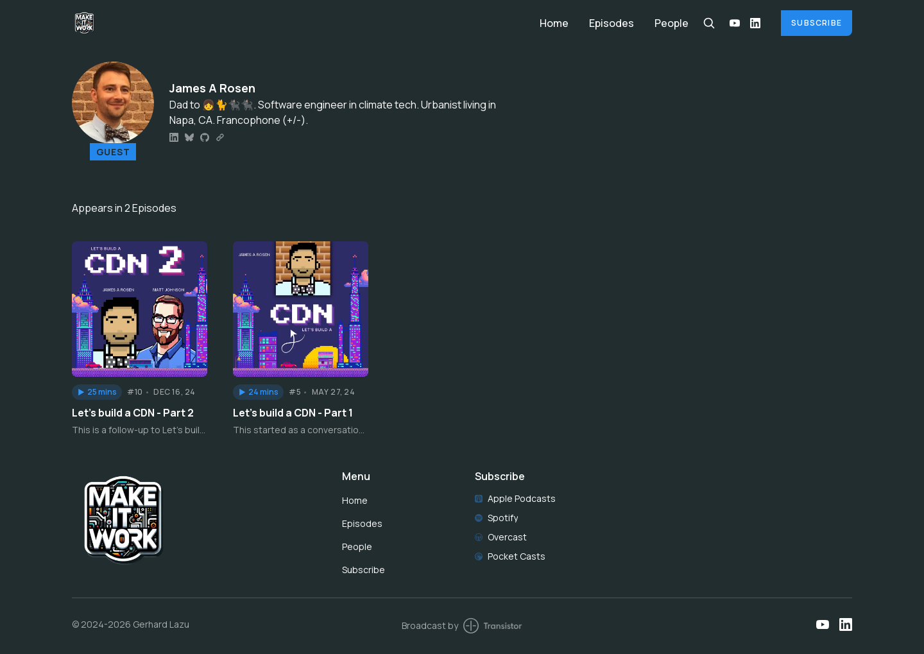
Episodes (611, 23)
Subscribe (816, 22)
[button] (97, 392)
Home (554, 23)
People (671, 23)
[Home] (298, 22)
